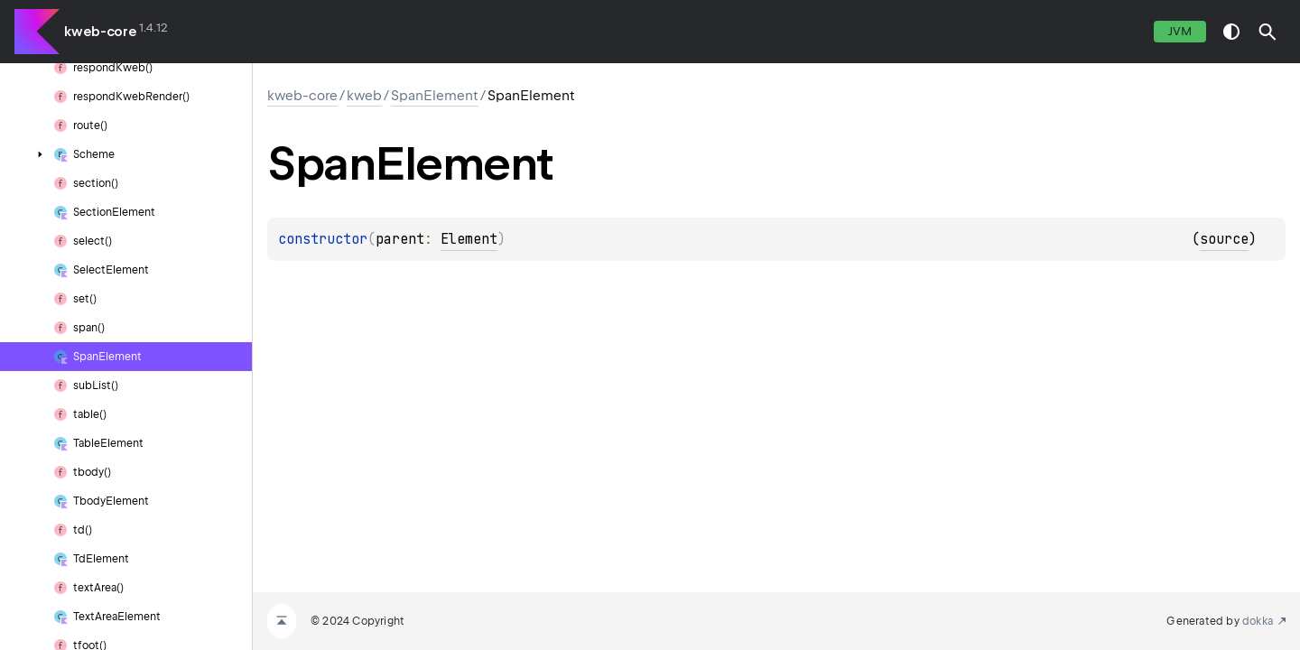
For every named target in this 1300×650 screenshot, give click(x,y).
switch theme (1231, 32)
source (1224, 239)
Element (469, 239)
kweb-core (100, 31)
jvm (1180, 31)
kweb (364, 96)
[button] (1267, 32)
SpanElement (434, 96)
